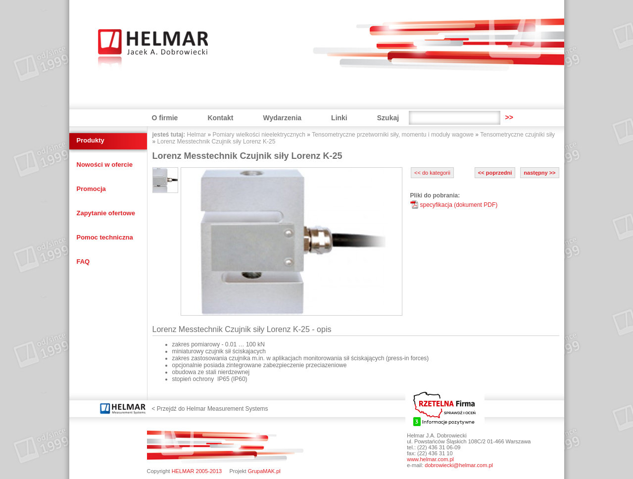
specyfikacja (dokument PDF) (459, 204)
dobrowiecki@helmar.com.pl (459, 465)
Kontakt (220, 118)
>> (509, 117)
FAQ (83, 261)
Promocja (91, 188)
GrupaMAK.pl (264, 471)
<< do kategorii (432, 173)
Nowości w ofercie (105, 164)
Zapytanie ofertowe (106, 213)
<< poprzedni (495, 173)
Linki (339, 118)
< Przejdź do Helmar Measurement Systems (210, 408)
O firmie (165, 118)
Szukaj (388, 118)
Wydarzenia (282, 118)
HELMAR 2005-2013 (197, 471)
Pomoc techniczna (105, 237)
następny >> (539, 173)
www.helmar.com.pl (430, 459)
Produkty (90, 140)
